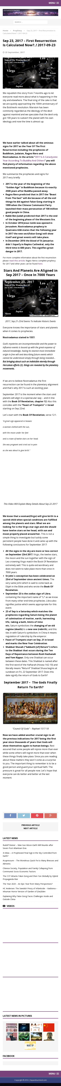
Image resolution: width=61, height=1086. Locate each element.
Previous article (31, 825)
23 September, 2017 (15, 52)
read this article (17, 260)
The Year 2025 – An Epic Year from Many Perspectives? (28, 884)
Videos (10, 906)
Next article (31, 828)
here (40, 263)
